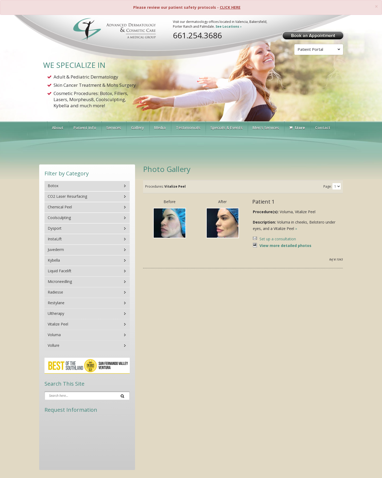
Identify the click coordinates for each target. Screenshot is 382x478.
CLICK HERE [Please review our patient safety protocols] (230, 7)
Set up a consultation (277, 238)
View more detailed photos (285, 245)
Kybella (54, 260)
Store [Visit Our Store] (297, 127)
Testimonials (188, 127)
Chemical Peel (60, 206)
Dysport (55, 228)
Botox (53, 185)
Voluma (54, 334)
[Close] (376, 6)
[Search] (122, 395)
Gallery (137, 127)
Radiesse (55, 292)
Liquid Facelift (59, 270)
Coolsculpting (59, 217)
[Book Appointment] (313, 35)
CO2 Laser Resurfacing (67, 196)
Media (160, 127)
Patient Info (85, 127)
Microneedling (60, 281)
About (57, 127)
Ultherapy (56, 313)
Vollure (53, 345)
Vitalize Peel (58, 324)
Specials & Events (226, 127)
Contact (322, 127)
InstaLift (55, 238)
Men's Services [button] (266, 127)
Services (113, 127)
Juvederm (56, 249)
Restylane (56, 302)
